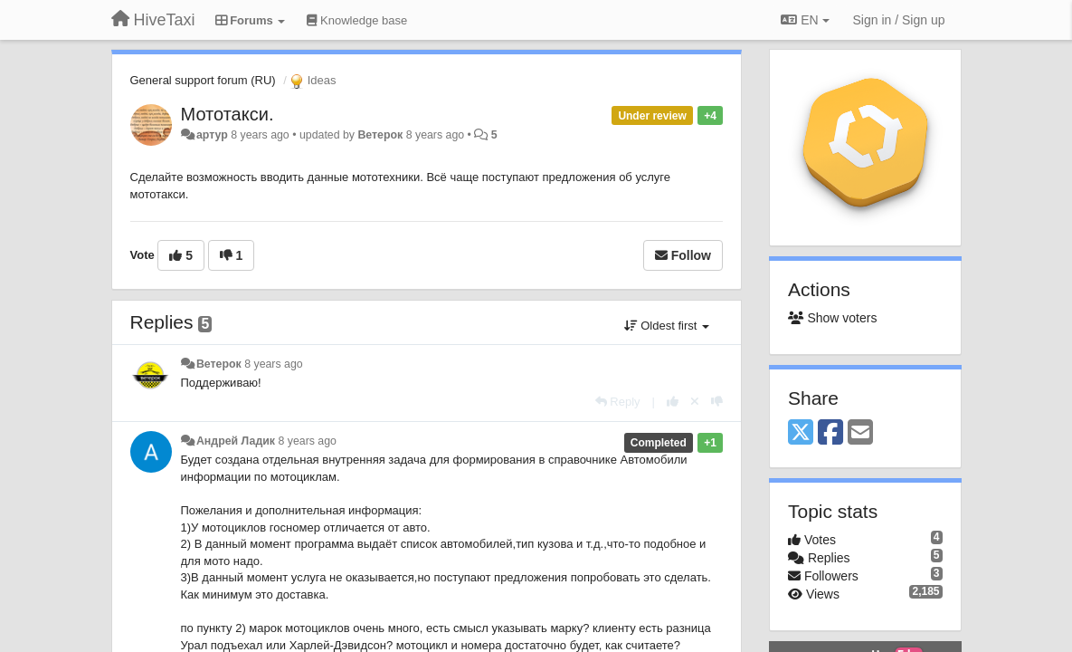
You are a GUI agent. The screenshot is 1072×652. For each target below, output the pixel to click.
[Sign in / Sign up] (899, 20)
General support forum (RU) (203, 80)
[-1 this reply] (717, 401)
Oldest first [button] (666, 325)
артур (212, 135)
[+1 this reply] (672, 401)
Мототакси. (227, 114)
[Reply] (617, 401)
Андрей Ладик (235, 441)
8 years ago (273, 364)
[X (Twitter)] (800, 433)
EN (805, 20)
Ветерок (380, 135)
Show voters (832, 318)
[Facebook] (830, 433)
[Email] (860, 433)
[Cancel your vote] (694, 401)
